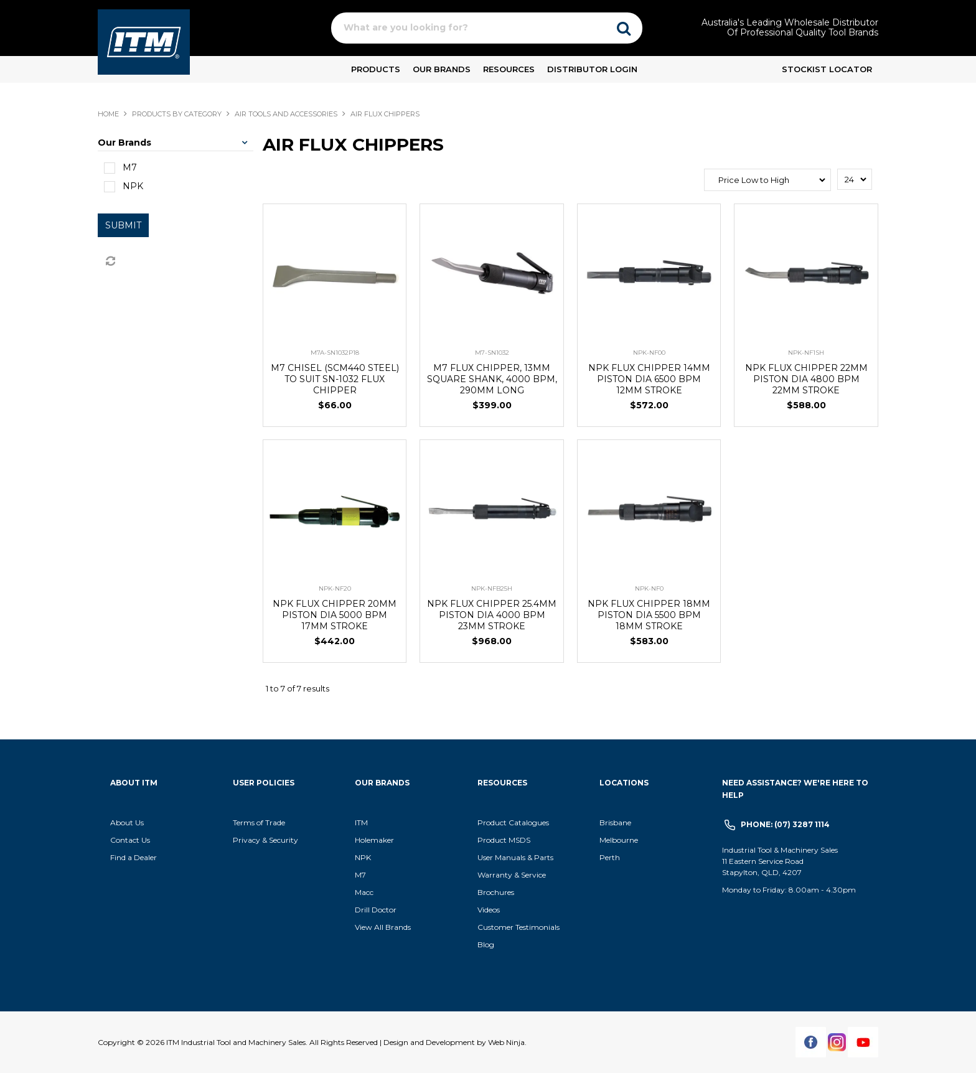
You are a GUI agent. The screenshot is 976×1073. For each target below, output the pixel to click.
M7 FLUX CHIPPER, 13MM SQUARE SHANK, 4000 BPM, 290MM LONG (492, 379)
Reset (109, 261)
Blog (485, 944)
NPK (363, 857)
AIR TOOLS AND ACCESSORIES (286, 114)
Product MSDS (503, 840)
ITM (361, 822)
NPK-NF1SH (806, 353)
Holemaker (374, 840)
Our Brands (442, 69)
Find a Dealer (133, 857)
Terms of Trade (259, 822)
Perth (609, 857)
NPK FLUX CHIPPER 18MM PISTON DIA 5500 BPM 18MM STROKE (649, 615)
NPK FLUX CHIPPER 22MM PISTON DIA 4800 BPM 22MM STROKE (806, 379)
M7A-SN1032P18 (335, 353)
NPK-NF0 (649, 588)
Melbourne (618, 840)
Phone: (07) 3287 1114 (785, 824)
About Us (127, 822)
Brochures (495, 892)
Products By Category (177, 114)
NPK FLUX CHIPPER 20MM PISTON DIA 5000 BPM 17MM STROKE (334, 615)
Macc (364, 892)
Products (375, 69)
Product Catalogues (513, 822)
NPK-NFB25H (491, 588)
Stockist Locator (827, 69)
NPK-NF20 (335, 588)
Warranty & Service (511, 874)
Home (108, 114)
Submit (123, 225)
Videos (488, 909)
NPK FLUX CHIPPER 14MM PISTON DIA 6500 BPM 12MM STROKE (649, 379)
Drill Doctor (375, 909)
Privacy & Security (266, 840)
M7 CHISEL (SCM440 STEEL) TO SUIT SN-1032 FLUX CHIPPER (335, 379)
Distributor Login (592, 69)
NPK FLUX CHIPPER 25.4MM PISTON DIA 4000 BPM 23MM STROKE (491, 615)
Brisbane (615, 822)
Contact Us (130, 840)
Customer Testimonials (518, 927)
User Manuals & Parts (515, 857)
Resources (509, 69)
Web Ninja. (507, 1042)
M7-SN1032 (492, 353)
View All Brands (383, 927)
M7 (360, 874)
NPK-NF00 (649, 353)
